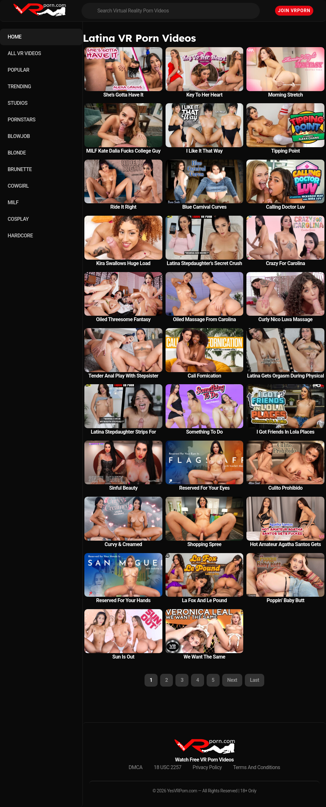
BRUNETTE (20, 169)
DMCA (135, 767)
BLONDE (17, 153)
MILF (13, 202)
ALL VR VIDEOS (24, 53)
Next (232, 680)
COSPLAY (18, 219)
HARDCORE (20, 236)
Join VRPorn (294, 10)
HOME (14, 37)
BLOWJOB (19, 136)
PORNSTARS (21, 120)
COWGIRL (18, 186)
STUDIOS (17, 103)
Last (254, 680)
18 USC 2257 (167, 767)
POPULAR (18, 70)
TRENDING (19, 86)
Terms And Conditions (256, 767)
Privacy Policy (207, 767)
